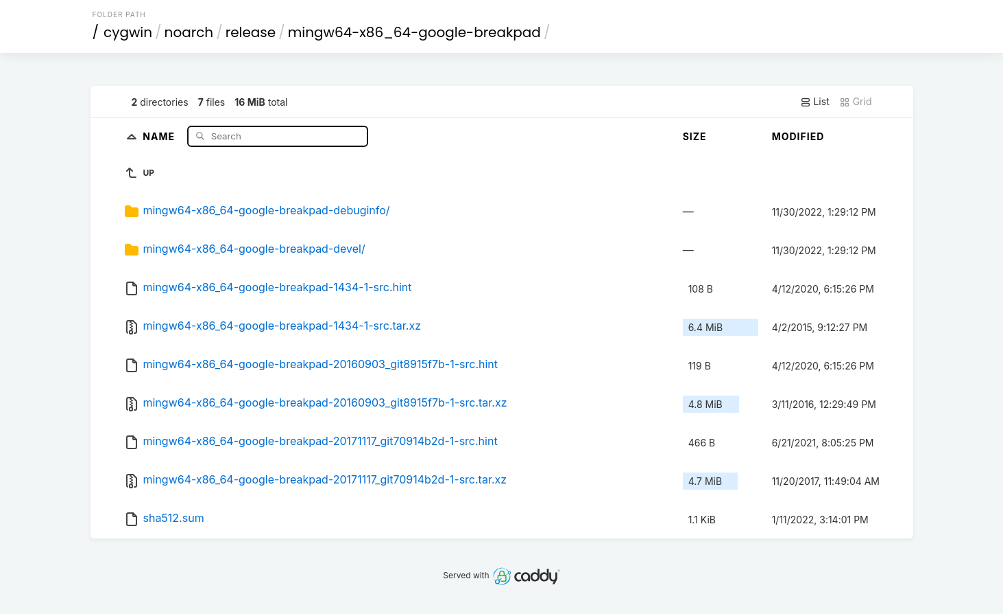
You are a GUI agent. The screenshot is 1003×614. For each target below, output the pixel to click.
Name (160, 135)
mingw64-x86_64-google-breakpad (414, 32)
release (251, 32)
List (815, 101)
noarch (189, 32)
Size (695, 136)
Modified (798, 136)
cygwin (128, 32)
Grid (855, 101)
